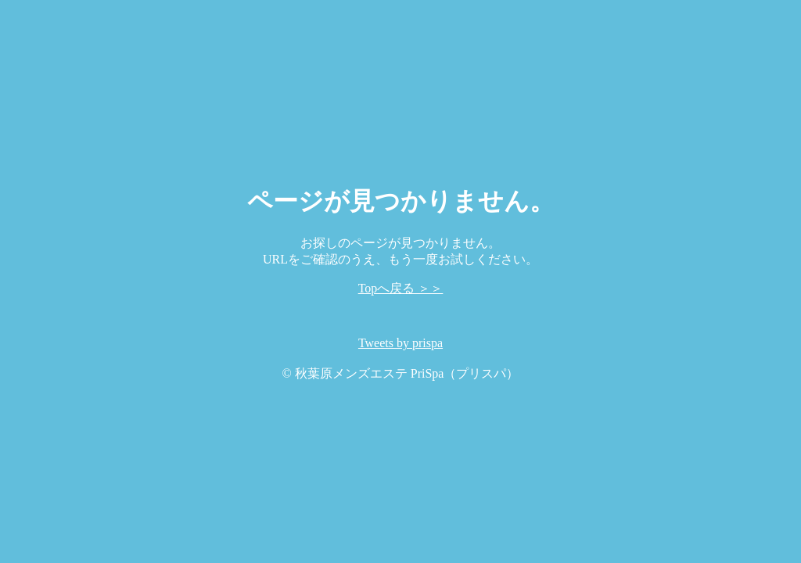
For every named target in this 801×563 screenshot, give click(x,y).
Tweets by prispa (400, 343)
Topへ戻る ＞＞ (401, 288)
